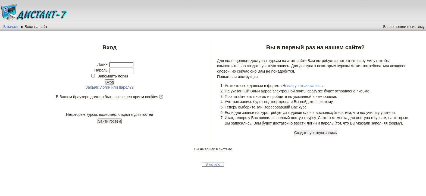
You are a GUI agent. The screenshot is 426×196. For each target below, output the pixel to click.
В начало (11, 26)
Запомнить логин (113, 76)
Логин (102, 64)
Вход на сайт (35, 26)
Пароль (101, 70)
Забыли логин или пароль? (110, 87)
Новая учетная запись (302, 85)
